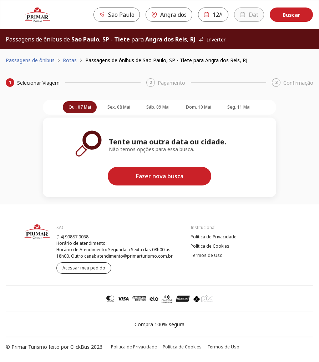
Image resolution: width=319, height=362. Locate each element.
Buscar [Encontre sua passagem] (291, 14)
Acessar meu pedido (83, 268)
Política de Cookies (210, 246)
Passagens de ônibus (30, 60)
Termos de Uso (207, 255)
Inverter (212, 39)
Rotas (70, 60)
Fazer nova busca (159, 176)
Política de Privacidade (214, 237)
